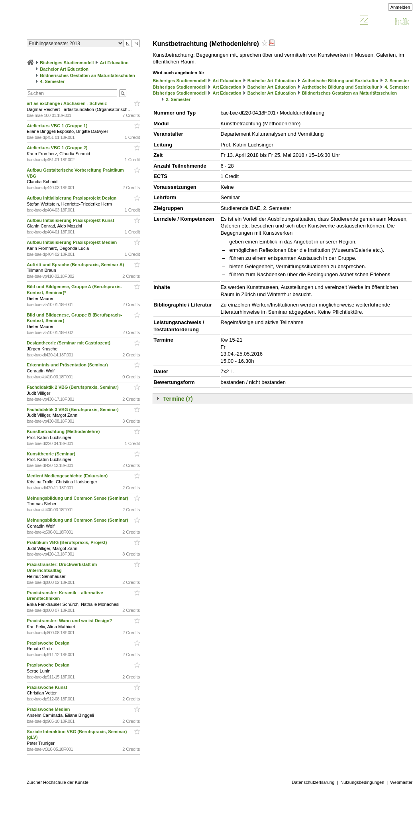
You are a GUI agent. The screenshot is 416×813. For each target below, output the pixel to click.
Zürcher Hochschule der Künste (57, 782)
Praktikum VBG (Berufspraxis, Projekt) (67, 542)
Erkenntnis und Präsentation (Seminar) (68, 364)
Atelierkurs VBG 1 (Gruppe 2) (57, 147)
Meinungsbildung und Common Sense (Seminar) (78, 498)
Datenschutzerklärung (313, 782)
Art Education (114, 62)
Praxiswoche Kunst (48, 687)
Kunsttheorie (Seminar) (52, 453)
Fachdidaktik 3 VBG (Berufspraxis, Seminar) (73, 409)
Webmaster (401, 782)
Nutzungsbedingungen (362, 782)
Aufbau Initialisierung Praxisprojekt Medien (72, 242)
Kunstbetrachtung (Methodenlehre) (64, 431)
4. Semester (52, 81)
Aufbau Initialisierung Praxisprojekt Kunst (71, 220)
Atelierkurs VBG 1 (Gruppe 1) (57, 125)
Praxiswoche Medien (49, 709)
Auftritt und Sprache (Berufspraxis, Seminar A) (76, 264)
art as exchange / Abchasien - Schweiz (67, 103)
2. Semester (397, 80)
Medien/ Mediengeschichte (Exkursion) (68, 475)
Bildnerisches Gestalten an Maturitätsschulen (87, 75)
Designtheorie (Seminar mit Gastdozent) (69, 342)
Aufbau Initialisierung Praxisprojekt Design (72, 198)
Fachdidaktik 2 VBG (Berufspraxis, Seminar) (73, 387)
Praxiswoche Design (49, 643)
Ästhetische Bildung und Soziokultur (340, 80)
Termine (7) (177, 399)
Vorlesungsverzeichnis (85, 21)
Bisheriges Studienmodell (67, 62)
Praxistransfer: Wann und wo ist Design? (70, 620)
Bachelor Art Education (64, 69)
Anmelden (400, 7)
